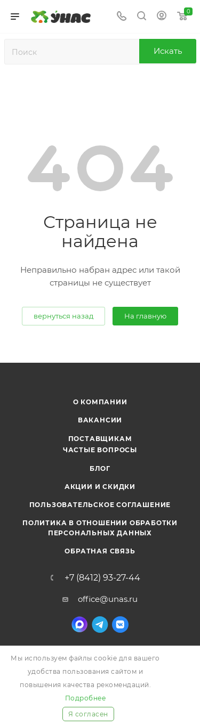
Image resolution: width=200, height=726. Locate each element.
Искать (168, 51)
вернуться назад (63, 316)
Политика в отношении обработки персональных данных (100, 527)
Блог (100, 468)
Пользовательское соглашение (100, 505)
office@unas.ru (108, 599)
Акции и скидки (100, 487)
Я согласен (88, 714)
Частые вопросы (100, 450)
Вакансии (100, 420)
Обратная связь (100, 551)
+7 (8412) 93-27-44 (102, 578)
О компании (100, 402)
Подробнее (85, 698)
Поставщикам (100, 439)
